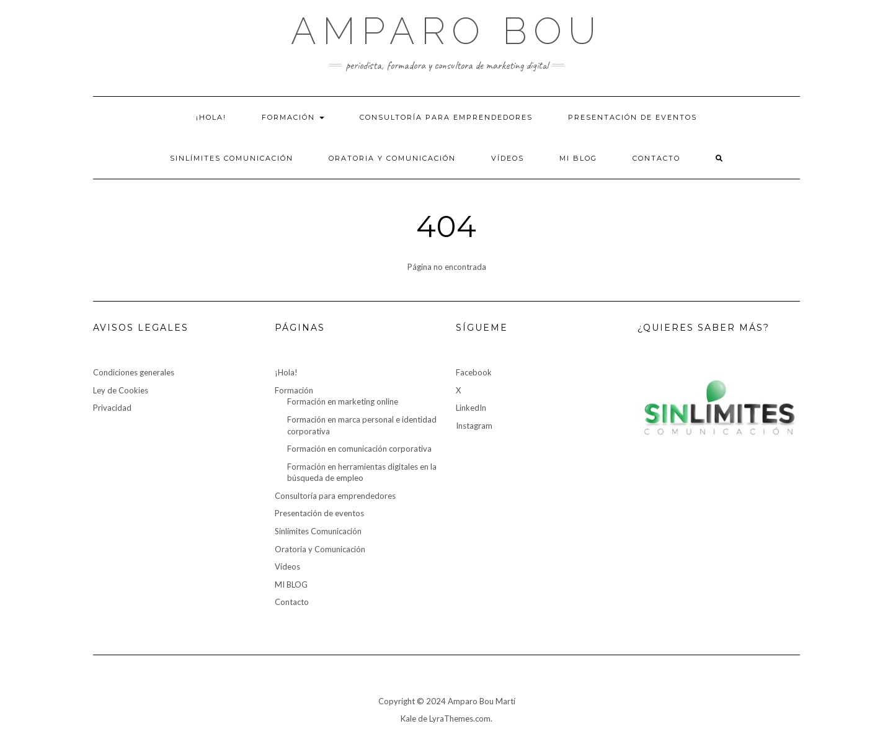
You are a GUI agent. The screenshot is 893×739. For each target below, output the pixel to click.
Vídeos (507, 158)
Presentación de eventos (632, 117)
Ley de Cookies (120, 390)
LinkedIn (471, 408)
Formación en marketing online (342, 401)
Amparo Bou (446, 31)
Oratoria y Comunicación (392, 158)
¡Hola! (211, 117)
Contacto (656, 158)
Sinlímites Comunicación (231, 158)
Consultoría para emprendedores (446, 117)
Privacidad (112, 408)
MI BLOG (578, 158)
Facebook (474, 372)
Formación (293, 117)
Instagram (474, 426)
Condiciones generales (133, 372)
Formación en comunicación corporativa (359, 449)
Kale (408, 718)
